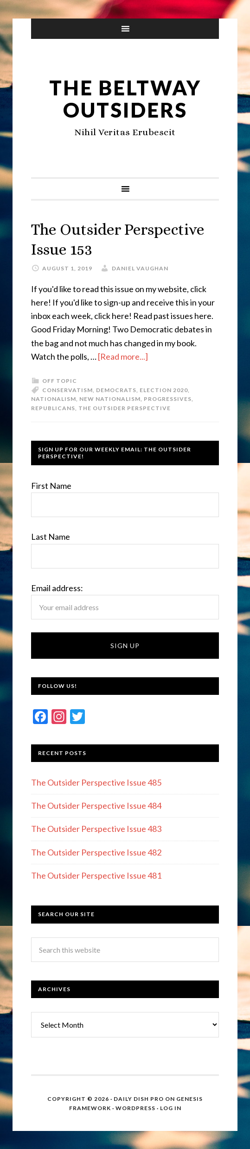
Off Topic (59, 380)
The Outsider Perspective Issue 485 (96, 782)
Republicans (53, 407)
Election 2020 (164, 389)
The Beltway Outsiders (125, 98)
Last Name (50, 536)
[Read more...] (123, 356)
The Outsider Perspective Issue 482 (96, 851)
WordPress (135, 1107)
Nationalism (53, 398)
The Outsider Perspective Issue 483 (96, 828)
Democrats (116, 389)
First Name (51, 485)
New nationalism (110, 398)
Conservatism (67, 389)
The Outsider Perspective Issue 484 (96, 805)
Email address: (57, 587)
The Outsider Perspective (124, 407)
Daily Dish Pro (139, 1098)
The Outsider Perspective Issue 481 (96, 875)
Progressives (168, 398)
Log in (170, 1107)
